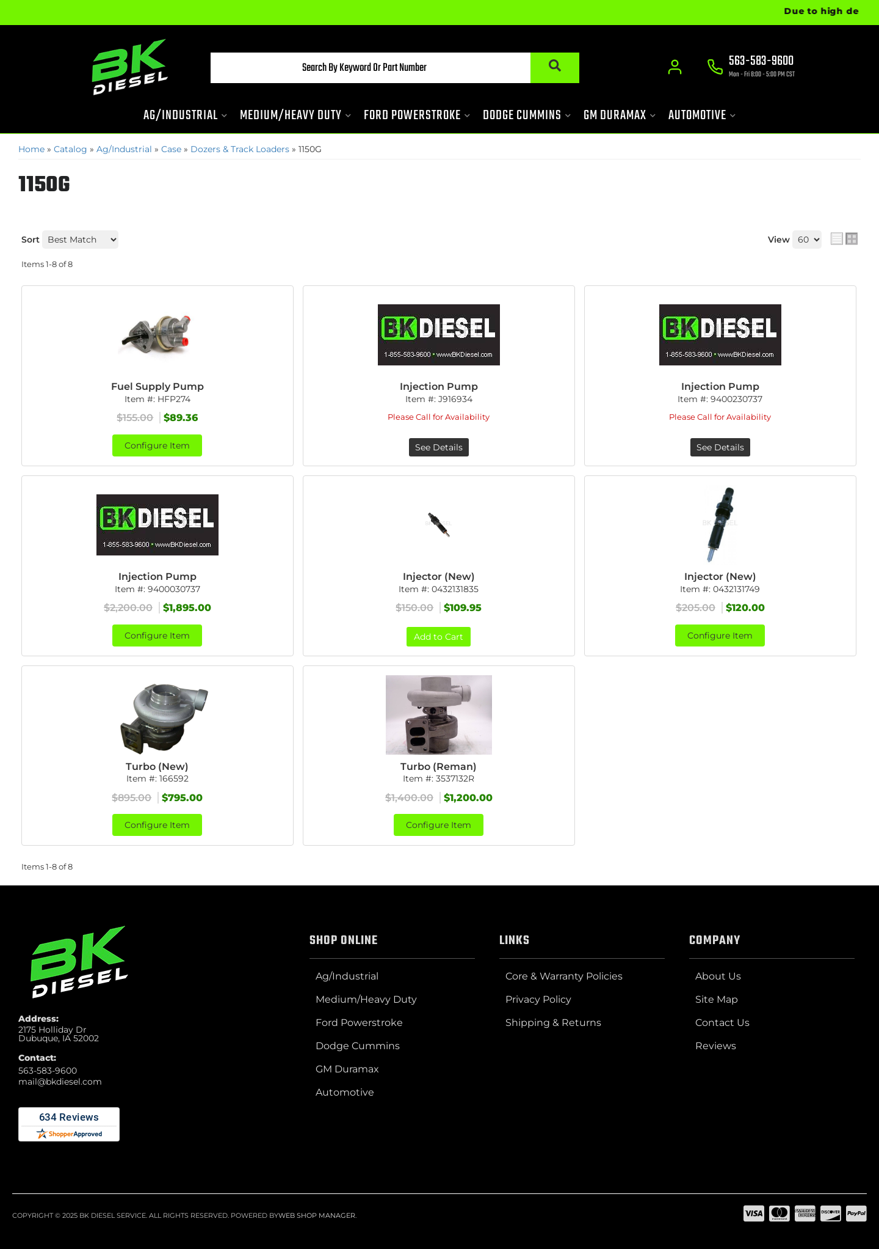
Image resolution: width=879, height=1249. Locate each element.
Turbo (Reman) (438, 766)
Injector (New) (439, 576)
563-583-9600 (47, 1070)
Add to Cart (438, 636)
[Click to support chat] (751, 67)
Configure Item (157, 445)
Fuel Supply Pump (157, 386)
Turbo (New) (157, 766)
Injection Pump (439, 386)
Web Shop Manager (316, 1215)
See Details (439, 447)
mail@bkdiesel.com (60, 1081)
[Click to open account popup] (675, 67)
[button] (394, 68)
